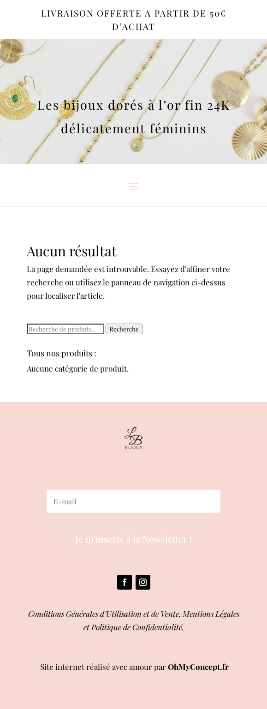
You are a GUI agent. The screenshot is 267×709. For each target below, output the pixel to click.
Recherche (124, 329)
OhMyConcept (194, 667)
